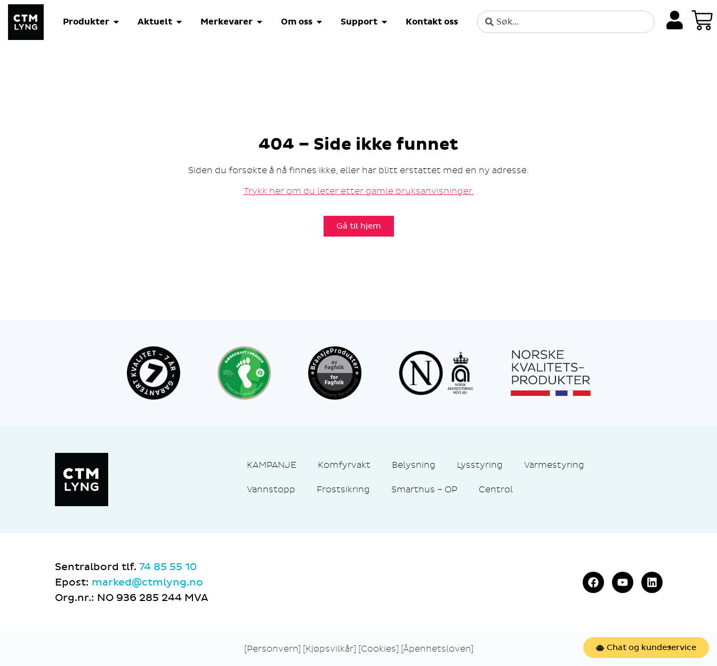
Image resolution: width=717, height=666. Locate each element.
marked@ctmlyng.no (147, 582)
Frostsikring (343, 489)
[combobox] (566, 22)
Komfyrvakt (344, 465)
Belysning (414, 465)
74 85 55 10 (168, 567)
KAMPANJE (271, 465)
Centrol (496, 489)
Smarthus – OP (424, 489)
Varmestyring (554, 465)
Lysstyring (480, 465)
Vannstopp (271, 489)
